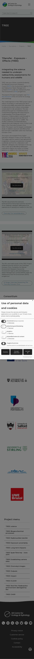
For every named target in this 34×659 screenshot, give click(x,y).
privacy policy (15, 316)
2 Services (10, 323)
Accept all (27, 352)
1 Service (10, 328)
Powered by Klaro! (27, 357)
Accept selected (16, 352)
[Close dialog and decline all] (32, 301)
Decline (5, 352)
